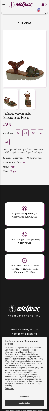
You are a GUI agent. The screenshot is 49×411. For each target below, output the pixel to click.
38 (25, 133)
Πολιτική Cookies (26, 352)
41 (6, 142)
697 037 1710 (31, 334)
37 (18, 133)
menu (3, 4)
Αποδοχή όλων (24, 403)
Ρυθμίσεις (9, 388)
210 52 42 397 (17, 334)
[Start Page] (21, 4)
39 (33, 133)
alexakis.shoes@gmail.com (24, 329)
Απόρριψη (24, 396)
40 (40, 133)
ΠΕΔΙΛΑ (25, 23)
